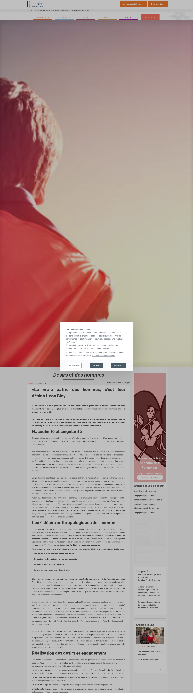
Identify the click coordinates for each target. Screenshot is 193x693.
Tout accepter (118, 365)
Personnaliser (74, 365)
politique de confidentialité (103, 356)
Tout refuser (96, 365)
